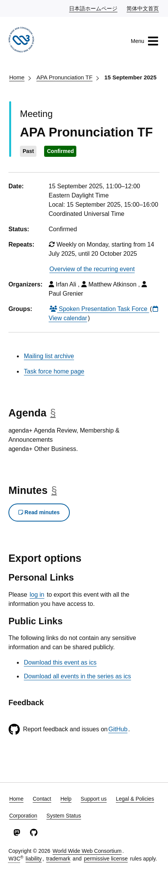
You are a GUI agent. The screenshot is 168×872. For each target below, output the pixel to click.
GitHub (117, 729)
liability (34, 859)
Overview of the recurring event (92, 269)
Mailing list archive (49, 356)
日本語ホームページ (93, 8)
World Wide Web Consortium (87, 851)
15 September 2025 (130, 77)
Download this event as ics (60, 662)
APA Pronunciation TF (64, 77)
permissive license (106, 859)
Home (17, 77)
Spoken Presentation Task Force (99, 309)
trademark (58, 859)
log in (37, 594)
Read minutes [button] (39, 512)
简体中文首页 (143, 8)
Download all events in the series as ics (77, 676)
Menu (145, 41)
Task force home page (54, 371)
